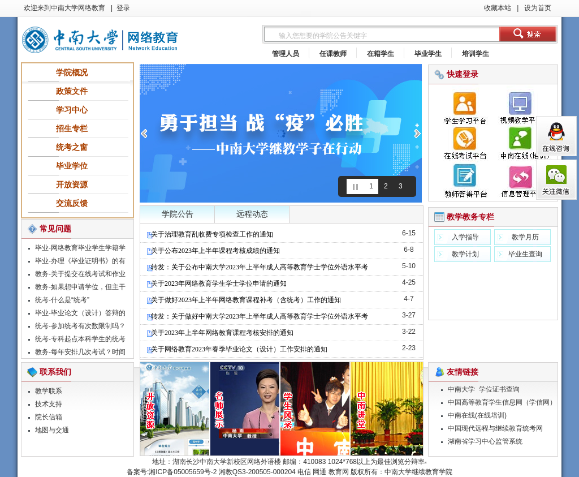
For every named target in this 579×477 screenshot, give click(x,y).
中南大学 (461, 389)
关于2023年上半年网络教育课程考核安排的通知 (219, 333)
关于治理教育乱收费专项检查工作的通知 (209, 234)
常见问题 (55, 228)
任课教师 (333, 54)
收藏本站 (497, 8)
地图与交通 (52, 430)
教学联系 (48, 391)
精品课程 (175, 409)
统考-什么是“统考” (62, 300)
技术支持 (48, 404)
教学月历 (525, 237)
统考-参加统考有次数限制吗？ (80, 326)
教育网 (339, 472)
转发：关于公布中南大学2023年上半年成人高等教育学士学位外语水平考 (257, 267)
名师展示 (245, 409)
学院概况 (72, 72)
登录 (123, 8)
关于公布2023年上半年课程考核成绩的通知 (213, 251)
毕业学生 (428, 54)
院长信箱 (48, 417)
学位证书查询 (499, 389)
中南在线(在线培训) (477, 415)
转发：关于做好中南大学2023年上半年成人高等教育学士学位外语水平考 (257, 316)
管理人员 (285, 54)
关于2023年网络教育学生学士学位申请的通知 (216, 283)
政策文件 (72, 91)
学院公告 (177, 214)
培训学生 (475, 54)
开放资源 (72, 184)
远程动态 (252, 214)
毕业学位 (72, 165)
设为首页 (536, 8)
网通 (319, 472)
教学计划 (465, 254)
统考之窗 (72, 147)
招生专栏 (72, 128)
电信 (304, 472)
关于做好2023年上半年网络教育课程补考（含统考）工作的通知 (243, 300)
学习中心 (72, 109)
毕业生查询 (525, 254)
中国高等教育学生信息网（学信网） (502, 402)
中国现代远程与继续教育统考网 (495, 428)
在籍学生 (380, 54)
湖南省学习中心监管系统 (485, 441)
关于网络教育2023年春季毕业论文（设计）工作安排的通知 (236, 349)
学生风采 (315, 409)
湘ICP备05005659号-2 (183, 472)
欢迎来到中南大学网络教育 (64, 8)
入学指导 (465, 237)
